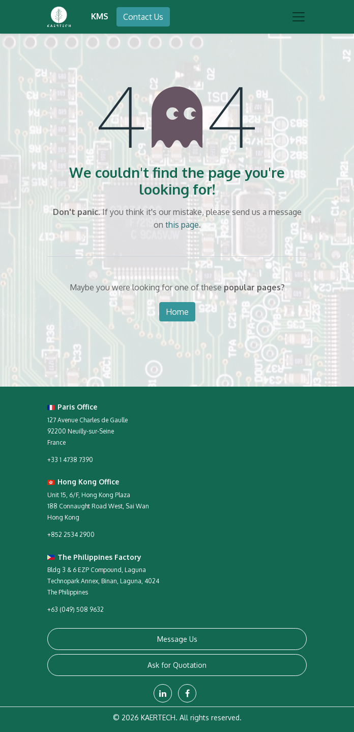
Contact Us (143, 17)
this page (182, 225)
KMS (99, 16)
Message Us (177, 639)
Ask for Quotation (177, 665)
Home (177, 312)
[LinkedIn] (163, 693)
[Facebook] (187, 693)
